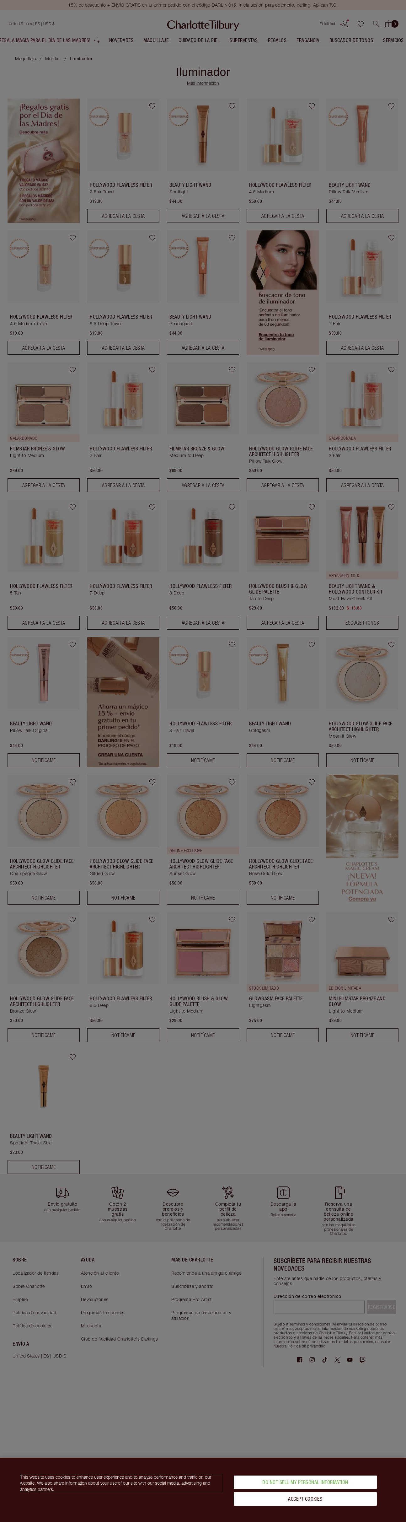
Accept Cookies (305, 1499)
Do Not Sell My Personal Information (305, 1482)
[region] (203, 1490)
